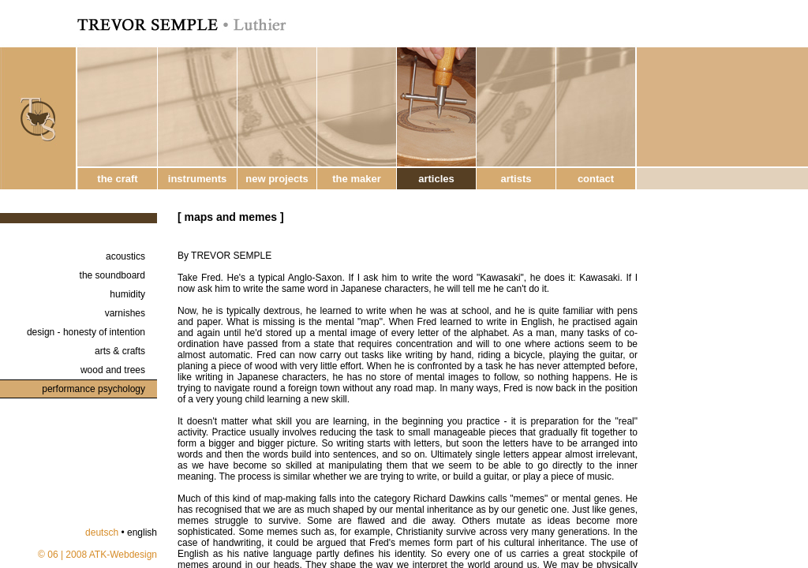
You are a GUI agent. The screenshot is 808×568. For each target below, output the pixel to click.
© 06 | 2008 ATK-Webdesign (97, 554)
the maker (356, 179)
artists (515, 179)
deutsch (101, 532)
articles (436, 179)
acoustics (125, 256)
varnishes (125, 313)
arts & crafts (120, 351)
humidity (127, 294)
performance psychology (93, 388)
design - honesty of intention (86, 332)
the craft (117, 179)
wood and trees (112, 370)
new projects (276, 179)
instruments (197, 179)
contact (596, 179)
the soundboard (112, 275)
